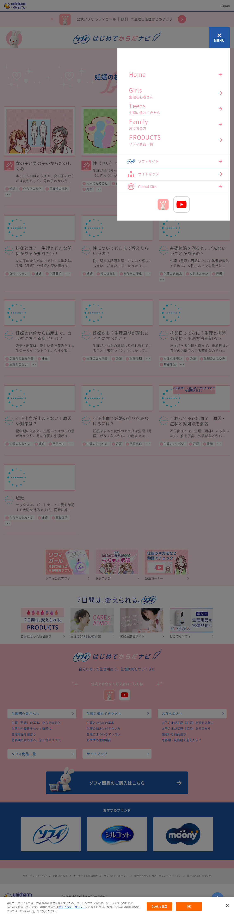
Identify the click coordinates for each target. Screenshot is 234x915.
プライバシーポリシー (71, 913)
